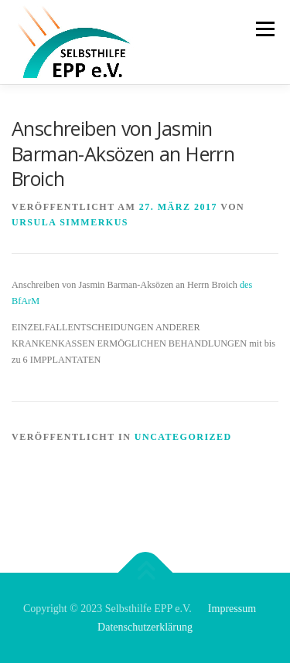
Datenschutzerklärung (145, 627)
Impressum (232, 608)
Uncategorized (183, 436)
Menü (263, 28)
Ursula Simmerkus (70, 222)
